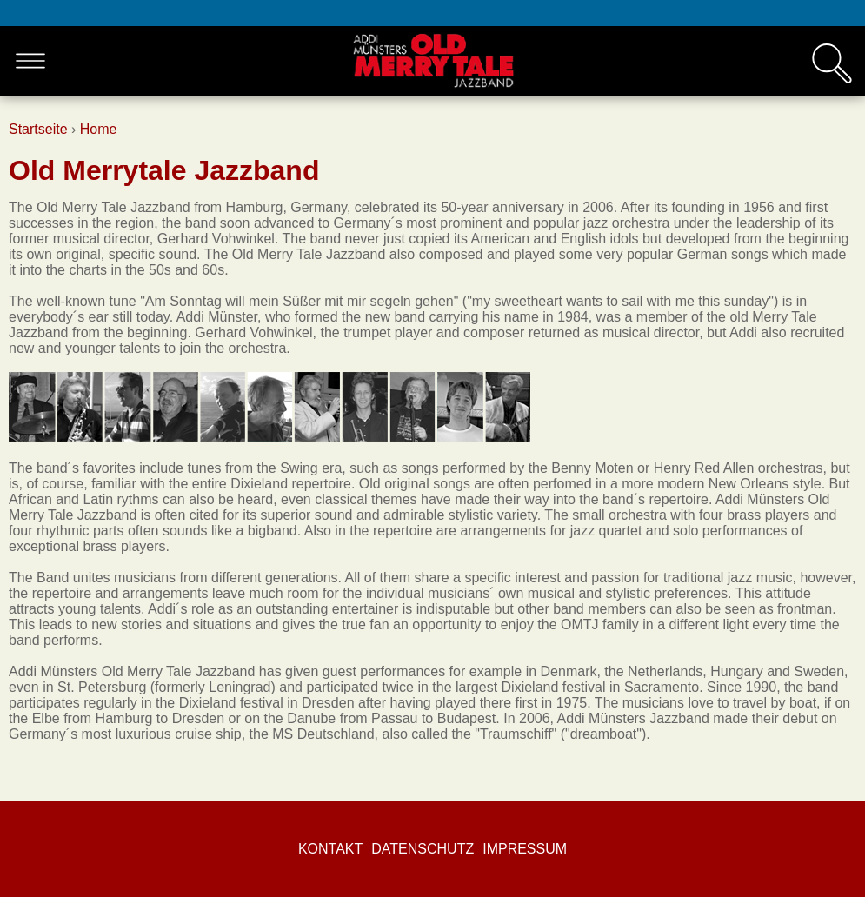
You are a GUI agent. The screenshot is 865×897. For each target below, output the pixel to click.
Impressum (524, 848)
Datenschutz (422, 848)
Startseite (38, 129)
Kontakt (330, 848)
